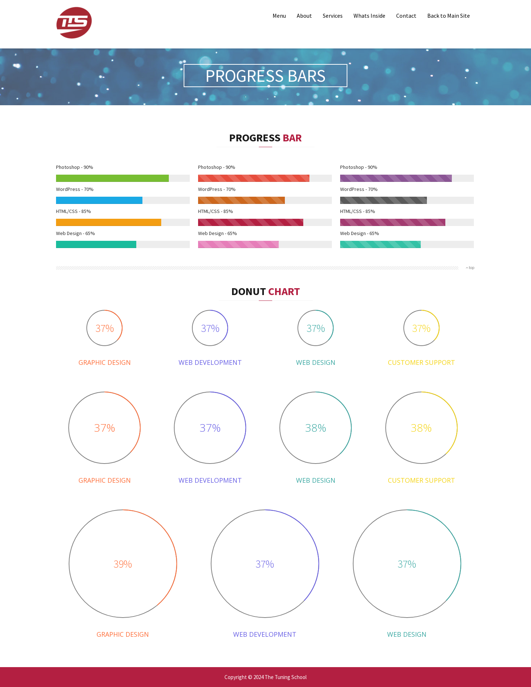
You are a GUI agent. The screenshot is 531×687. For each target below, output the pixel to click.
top (470, 267)
